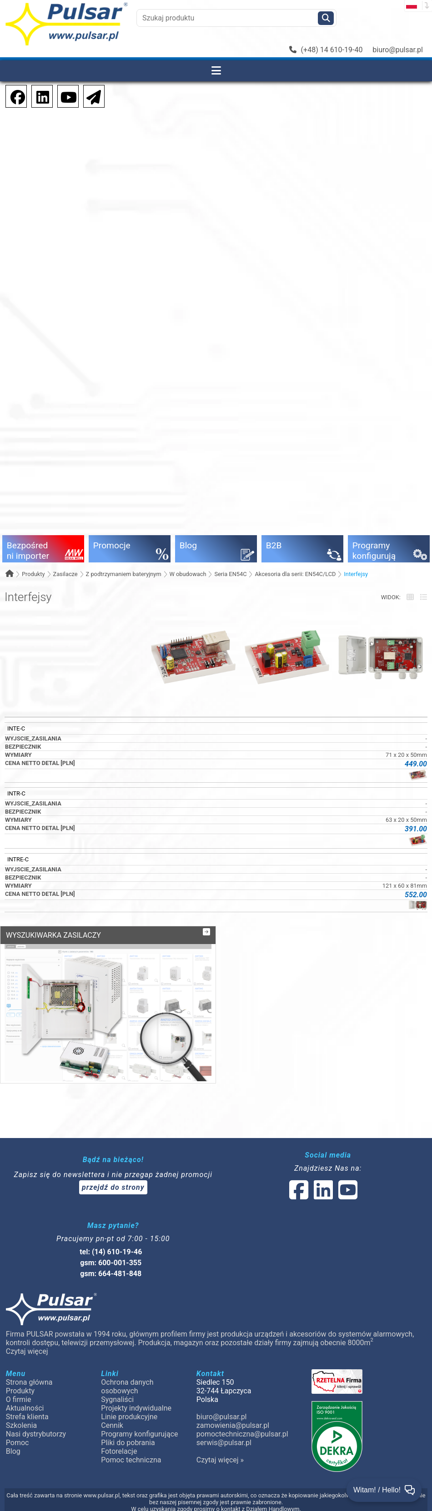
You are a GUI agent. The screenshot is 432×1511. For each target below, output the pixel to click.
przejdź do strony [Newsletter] (113, 1187)
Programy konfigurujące (139, 1434)
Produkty (33, 574)
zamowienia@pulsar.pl (232, 1425)
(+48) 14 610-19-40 (326, 49)
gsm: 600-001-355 (110, 1262)
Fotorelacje (119, 1451)
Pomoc (17, 1442)
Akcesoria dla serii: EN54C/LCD (295, 574)
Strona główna (29, 1382)
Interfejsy (356, 574)
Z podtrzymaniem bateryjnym (123, 574)
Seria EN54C (230, 574)
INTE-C (16, 728)
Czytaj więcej (27, 1351)
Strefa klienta (27, 1416)
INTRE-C (18, 859)
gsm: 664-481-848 (110, 1273)
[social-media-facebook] (13, 95)
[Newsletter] (91, 95)
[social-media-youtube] (66, 95)
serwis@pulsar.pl (223, 1442)
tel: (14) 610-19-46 (111, 1252)
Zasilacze (65, 574)
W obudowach (188, 574)
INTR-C (16, 793)
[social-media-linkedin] (38, 95)
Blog (13, 1451)
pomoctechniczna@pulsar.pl (241, 1434)
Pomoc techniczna (131, 1460)
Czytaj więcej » (220, 1460)
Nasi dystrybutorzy (36, 1434)
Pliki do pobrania (128, 1442)
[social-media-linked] (322, 1195)
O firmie (18, 1399)
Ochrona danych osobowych (127, 1386)
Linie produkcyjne (129, 1416)
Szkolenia (21, 1425)
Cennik (112, 1425)
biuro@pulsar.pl (397, 49)
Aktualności (25, 1408)
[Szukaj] (326, 18)
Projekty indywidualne (136, 1408)
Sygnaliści (117, 1399)
